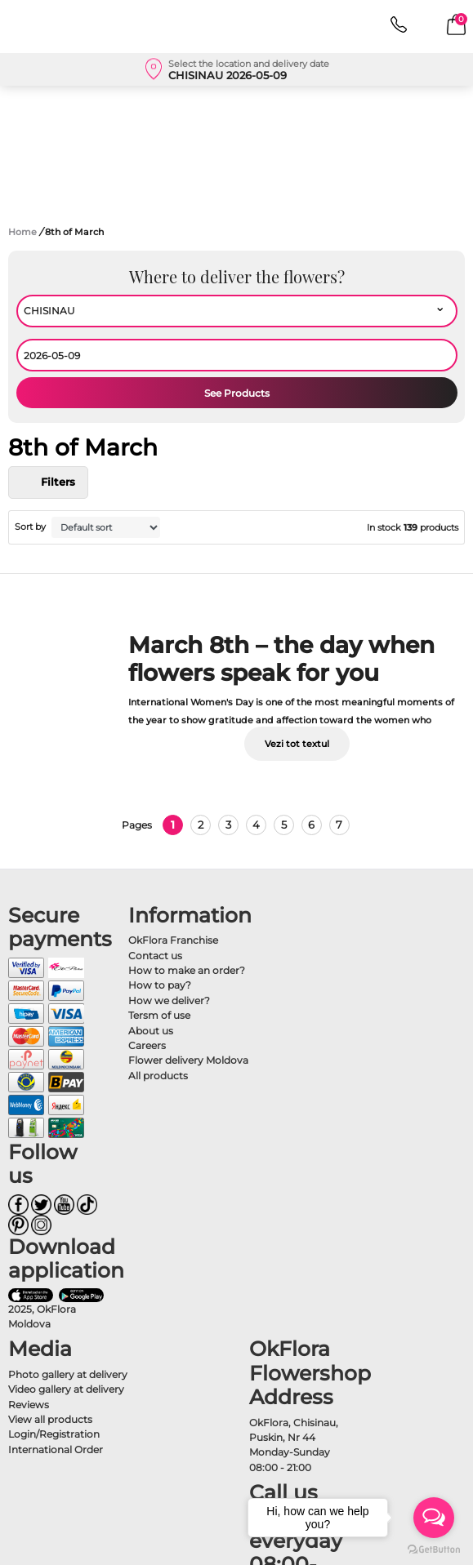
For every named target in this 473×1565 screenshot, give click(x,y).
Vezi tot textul (297, 743)
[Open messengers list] (433, 1517)
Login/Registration (54, 1434)
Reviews (28, 1404)
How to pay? (159, 985)
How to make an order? (186, 970)
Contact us (155, 955)
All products (158, 1075)
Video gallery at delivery (66, 1389)
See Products (237, 393)
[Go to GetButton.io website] (434, 1549)
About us (150, 1031)
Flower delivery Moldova (188, 1060)
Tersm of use (159, 1015)
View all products (50, 1419)
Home (22, 232)
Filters (48, 482)
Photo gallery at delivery (67, 1374)
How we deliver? (169, 1000)
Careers (147, 1045)
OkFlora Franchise (173, 940)
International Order (55, 1449)
